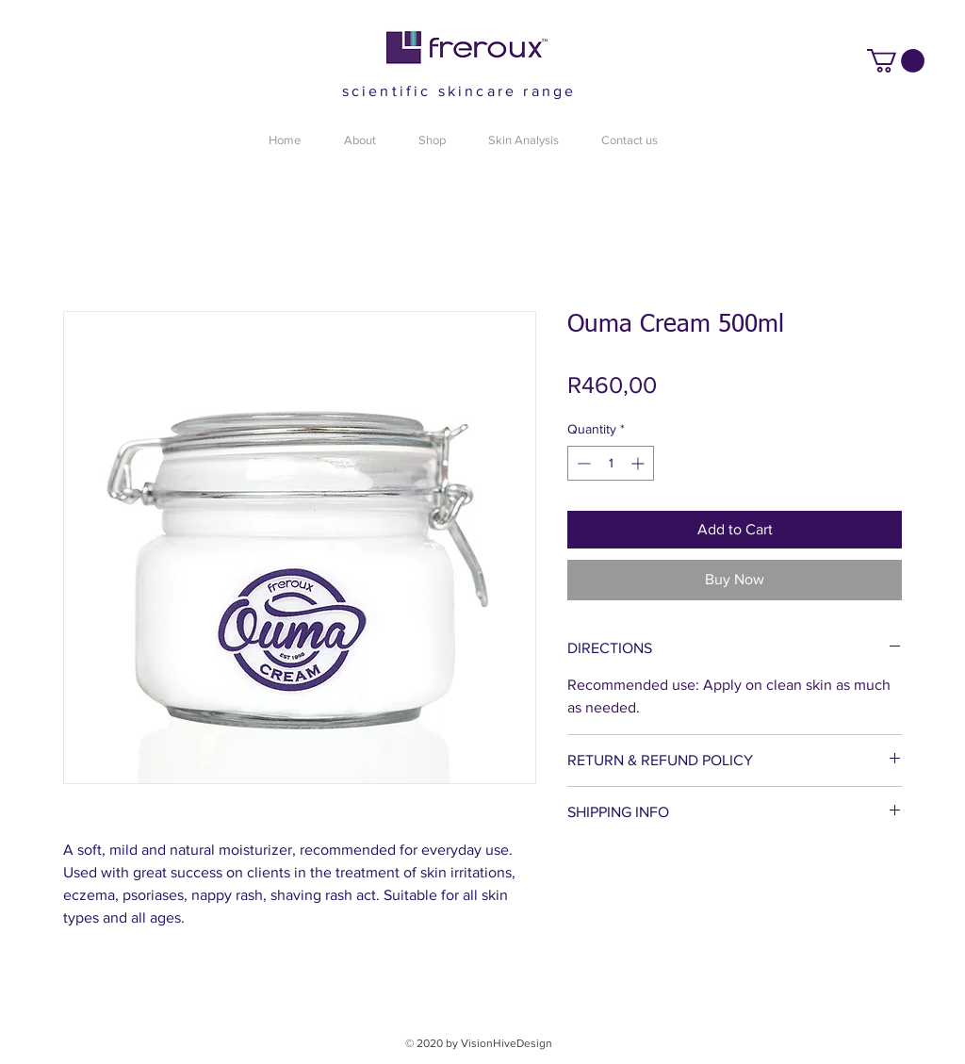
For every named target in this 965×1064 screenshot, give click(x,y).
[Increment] (639, 463)
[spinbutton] (611, 463)
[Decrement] (582, 463)
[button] (895, 61)
